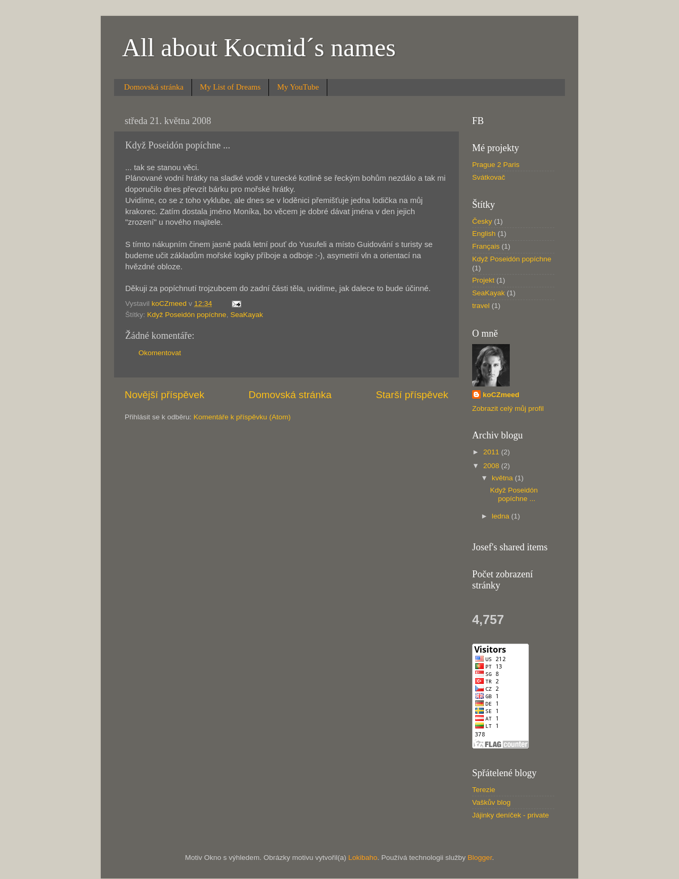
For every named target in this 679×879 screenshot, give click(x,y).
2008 (492, 466)
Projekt (483, 280)
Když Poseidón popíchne (186, 315)
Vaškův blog (491, 802)
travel (481, 306)
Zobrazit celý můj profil (508, 408)
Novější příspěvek (164, 394)
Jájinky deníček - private (510, 815)
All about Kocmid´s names (259, 47)
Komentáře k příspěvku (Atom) (242, 417)
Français (486, 246)
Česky (482, 221)
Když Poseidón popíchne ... (514, 494)
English (483, 234)
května (503, 478)
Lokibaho (362, 858)
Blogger (480, 858)
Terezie (483, 790)
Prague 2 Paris (495, 165)
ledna (501, 516)
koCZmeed (501, 395)
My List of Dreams (230, 87)
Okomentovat (159, 353)
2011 (492, 452)
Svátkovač (488, 177)
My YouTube (298, 87)
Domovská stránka (154, 87)
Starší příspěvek (412, 394)
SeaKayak (246, 315)
